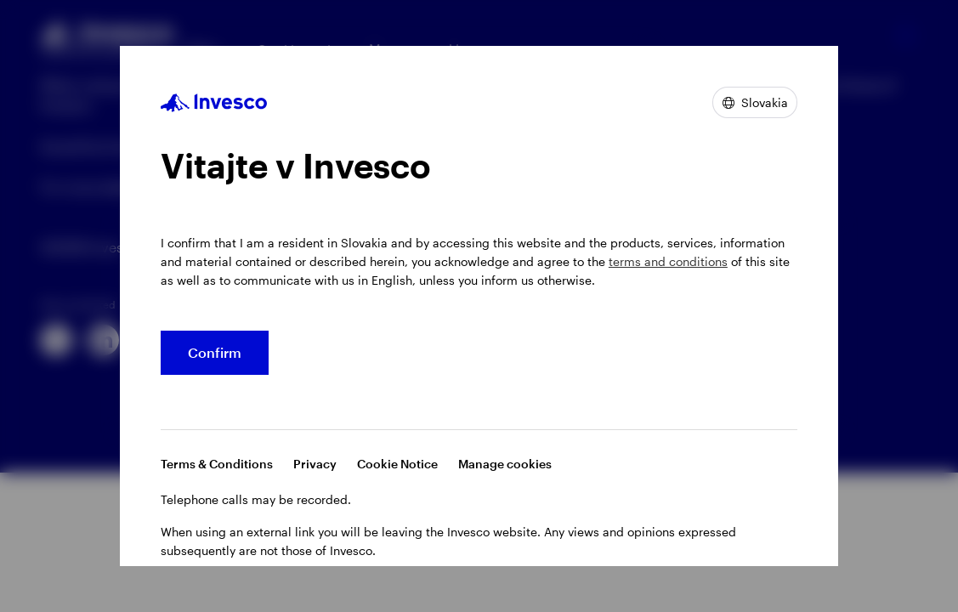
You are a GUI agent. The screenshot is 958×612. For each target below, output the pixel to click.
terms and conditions (668, 261)
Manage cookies (505, 463)
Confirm (214, 352)
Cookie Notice (397, 463)
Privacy (315, 463)
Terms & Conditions (217, 463)
